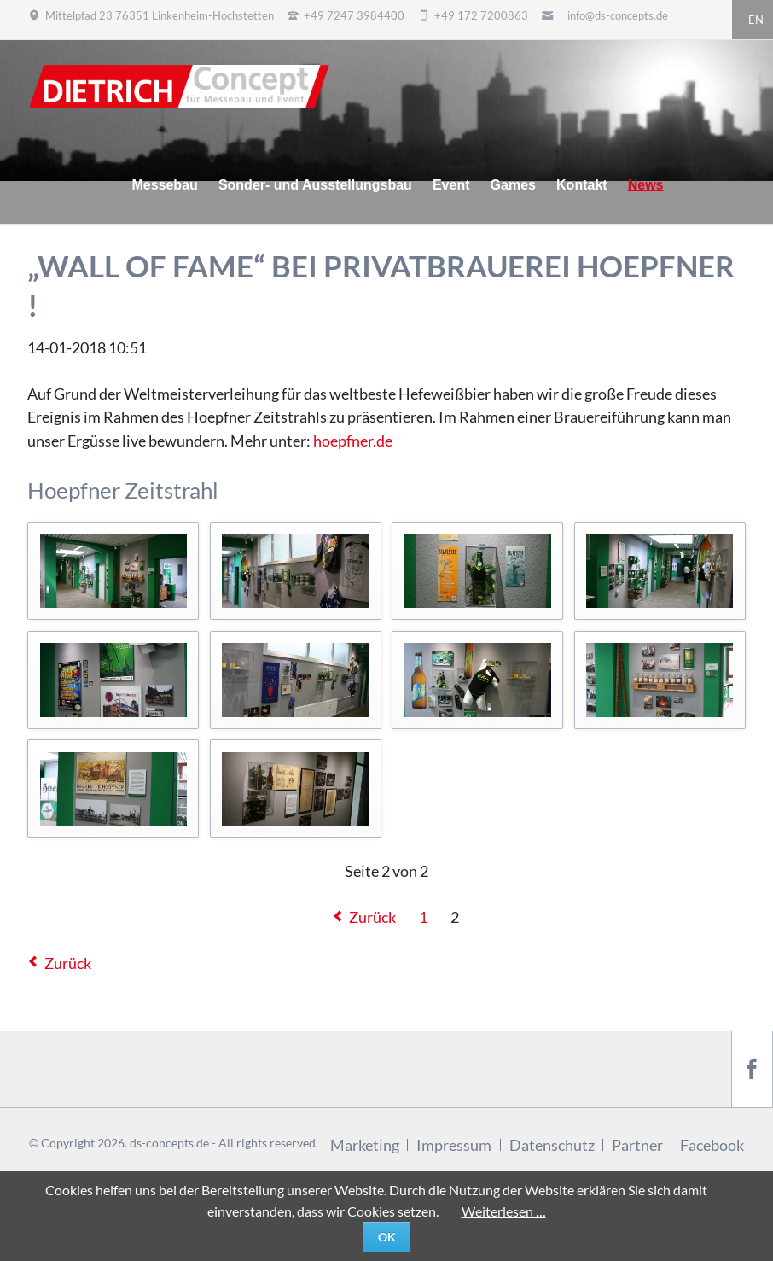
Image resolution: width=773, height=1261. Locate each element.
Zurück (372, 917)
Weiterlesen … (504, 1211)
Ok (387, 1236)
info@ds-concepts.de (617, 15)
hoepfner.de (352, 441)
